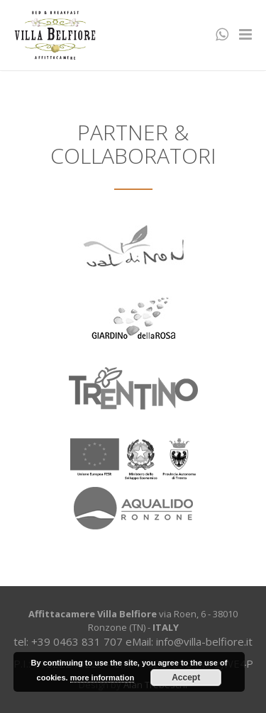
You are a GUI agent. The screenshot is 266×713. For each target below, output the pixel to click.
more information (102, 677)
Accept (186, 678)
